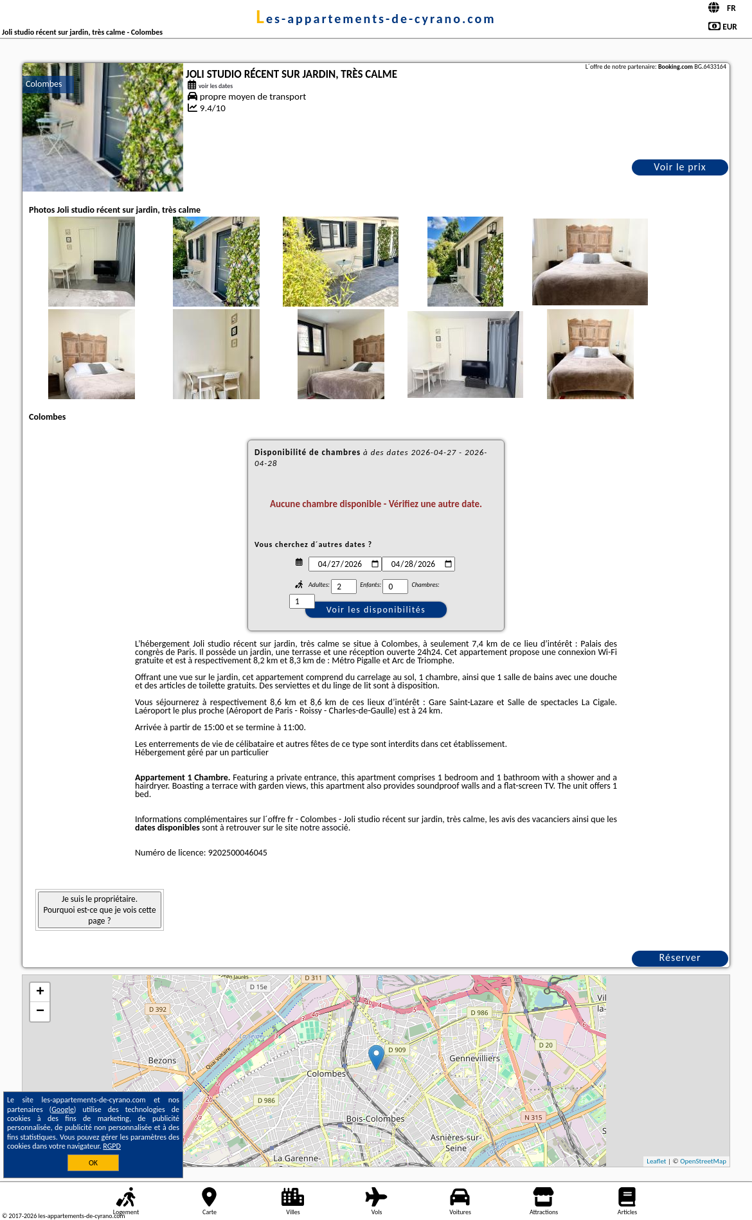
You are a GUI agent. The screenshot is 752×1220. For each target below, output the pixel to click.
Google (62, 1109)
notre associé (324, 827)
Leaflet (656, 1161)
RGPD (112, 1146)
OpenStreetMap (703, 1161)
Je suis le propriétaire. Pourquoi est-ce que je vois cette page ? (99, 909)
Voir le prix (680, 167)
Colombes (44, 83)
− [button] (40, 1011)
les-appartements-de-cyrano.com (376, 18)
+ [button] (40, 992)
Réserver (680, 957)
